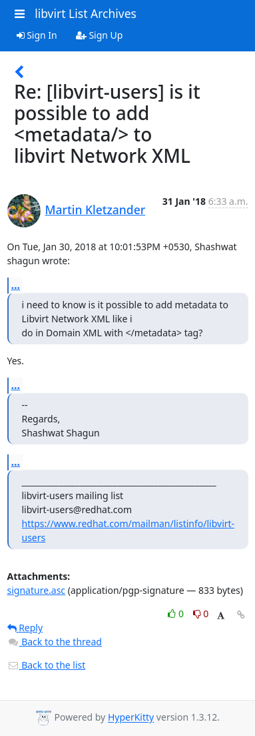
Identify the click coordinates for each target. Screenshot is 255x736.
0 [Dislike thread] (201, 613)
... (16, 285)
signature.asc (36, 590)
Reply (25, 627)
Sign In (37, 35)
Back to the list (46, 665)
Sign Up (99, 35)
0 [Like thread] (177, 613)
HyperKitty (131, 717)
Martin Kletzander (95, 210)
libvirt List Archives (85, 13)
